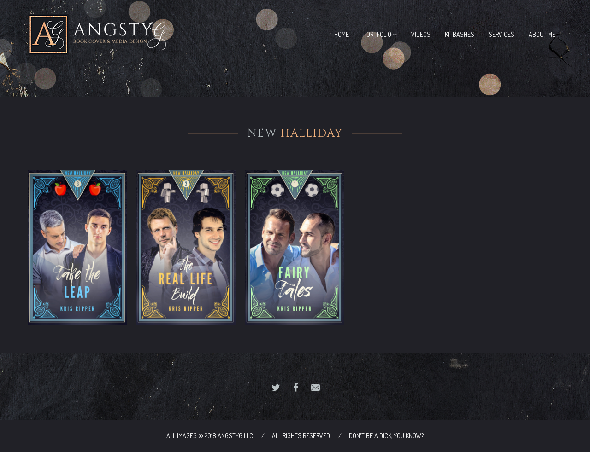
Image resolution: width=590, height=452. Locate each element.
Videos (421, 34)
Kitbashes (459, 34)
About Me (542, 34)
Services (501, 34)
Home (341, 34)
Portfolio (380, 34)
